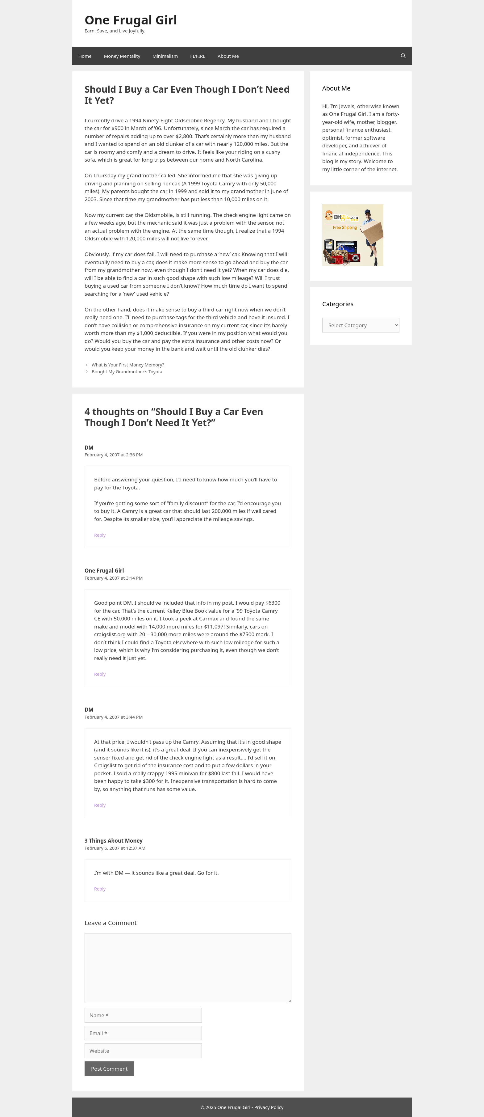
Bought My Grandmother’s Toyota (127, 371)
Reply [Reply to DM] (100, 535)
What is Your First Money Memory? (128, 365)
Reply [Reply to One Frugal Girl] (100, 674)
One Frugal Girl (131, 19)
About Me (228, 56)
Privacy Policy (269, 1107)
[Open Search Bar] (403, 56)
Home (85, 56)
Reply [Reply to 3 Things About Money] (100, 889)
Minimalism (165, 56)
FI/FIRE (197, 56)
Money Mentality (122, 56)
